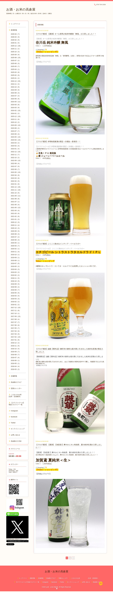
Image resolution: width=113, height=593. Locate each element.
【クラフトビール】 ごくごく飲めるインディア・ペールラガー (60, 248)
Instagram (13, 411)
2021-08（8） (16, 199)
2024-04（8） (16, 104)
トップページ (14, 24)
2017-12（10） (16, 307)
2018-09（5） (16, 284)
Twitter (12, 423)
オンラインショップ (17, 429)
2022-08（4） (16, 163)
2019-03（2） (16, 272)
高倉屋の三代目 (15, 441)
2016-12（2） (16, 343)
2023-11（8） (16, 119)
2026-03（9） (16, 37)
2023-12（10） (16, 116)
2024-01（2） (16, 113)
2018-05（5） (16, 293)
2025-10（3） (16, 52)
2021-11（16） (16, 190)
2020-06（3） (16, 240)
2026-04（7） (16, 34)
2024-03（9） (16, 107)
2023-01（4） (16, 149)
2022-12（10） (16, 152)
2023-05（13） (16, 137)
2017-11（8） (16, 310)
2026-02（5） (16, 40)
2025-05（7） (16, 66)
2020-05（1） (16, 243)
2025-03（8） (16, 72)
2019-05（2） (16, 266)
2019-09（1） (16, 257)
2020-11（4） (16, 225)
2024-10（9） (16, 87)
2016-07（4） (16, 357)
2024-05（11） (16, 102)
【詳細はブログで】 (43, 62)
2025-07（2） (16, 60)
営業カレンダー (15, 388)
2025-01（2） (16, 78)
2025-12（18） (16, 46)
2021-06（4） (16, 204)
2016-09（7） (16, 351)
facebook (13, 417)
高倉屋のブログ (15, 382)
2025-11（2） (16, 49)
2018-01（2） (16, 304)
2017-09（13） (16, 316)
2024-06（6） (16, 99)
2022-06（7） (16, 169)
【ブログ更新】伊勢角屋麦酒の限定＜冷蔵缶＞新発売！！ (58, 141)
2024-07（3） (16, 96)
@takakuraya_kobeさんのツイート (16, 539)
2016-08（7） (16, 354)
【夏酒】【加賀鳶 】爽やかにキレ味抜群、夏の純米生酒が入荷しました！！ (65, 452)
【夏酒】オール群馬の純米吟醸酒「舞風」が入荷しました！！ (60, 39)
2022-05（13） (16, 172)
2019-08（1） (16, 260)
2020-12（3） (16, 222)
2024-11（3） (16, 84)
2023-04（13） (16, 140)
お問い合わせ (14, 435)
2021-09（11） (16, 196)
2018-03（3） (16, 299)
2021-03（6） (16, 213)
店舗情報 (13, 376)
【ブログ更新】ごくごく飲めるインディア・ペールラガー (58, 244)
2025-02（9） (16, 75)
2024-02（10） (16, 110)
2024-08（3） (16, 93)
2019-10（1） (16, 254)
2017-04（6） (16, 331)
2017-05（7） (16, 328)
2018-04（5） (16, 296)
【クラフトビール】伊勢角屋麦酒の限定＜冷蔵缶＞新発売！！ (60, 146)
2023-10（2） (16, 122)
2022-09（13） (16, 160)
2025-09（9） (16, 54)
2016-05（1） (16, 363)
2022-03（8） (16, 178)
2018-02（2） (16, 301)
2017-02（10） (16, 337)
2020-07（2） (16, 237)
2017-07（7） (16, 322)
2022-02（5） (16, 181)
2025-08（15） (16, 57)
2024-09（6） (16, 90)
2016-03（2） (16, 369)
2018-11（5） (16, 278)
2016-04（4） (16, 366)
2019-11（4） (16, 251)
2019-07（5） (16, 263)
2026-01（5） (16, 43)
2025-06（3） (16, 63)
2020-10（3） (16, 228)
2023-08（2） (16, 128)
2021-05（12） (16, 207)
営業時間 (11, 454)
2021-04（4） (16, 210)
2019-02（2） (16, 275)
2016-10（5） (16, 349)
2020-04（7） (16, 246)
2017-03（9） (16, 334)
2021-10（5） (16, 193)
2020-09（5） (16, 231)
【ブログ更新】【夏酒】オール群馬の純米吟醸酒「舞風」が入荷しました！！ (66, 34)
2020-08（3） (16, 234)
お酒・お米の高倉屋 (20, 9)
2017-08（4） (16, 319)
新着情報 (13, 30)
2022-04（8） (16, 175)
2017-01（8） (16, 340)
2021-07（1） (16, 201)
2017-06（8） (16, 325)
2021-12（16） (16, 187)
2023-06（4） (16, 134)
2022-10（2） (16, 157)
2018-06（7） (16, 290)
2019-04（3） (16, 269)
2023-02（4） (16, 146)
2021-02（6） (16, 216)
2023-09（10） (16, 125)
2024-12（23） (16, 81)
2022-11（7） (16, 154)
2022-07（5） (16, 166)
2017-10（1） (16, 313)
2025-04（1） (16, 69)
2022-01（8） (16, 184)
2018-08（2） (16, 287)
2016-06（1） (16, 360)
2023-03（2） (16, 143)
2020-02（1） (16, 249)
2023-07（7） (16, 131)
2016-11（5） (16, 346)
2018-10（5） (16, 281)
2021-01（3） (16, 219)
